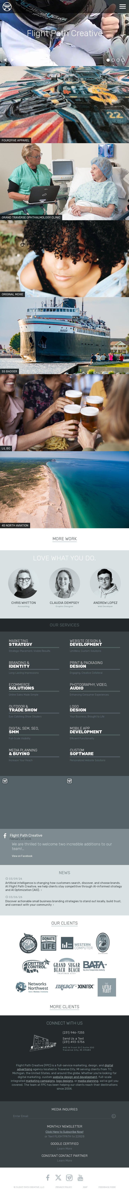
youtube (80, 1178)
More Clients (64, 1006)
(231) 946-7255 (74, 1032)
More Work (64, 538)
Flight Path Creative (7, 6)
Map (85, 1187)
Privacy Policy (64, 1187)
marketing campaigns (40, 1081)
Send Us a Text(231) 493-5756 (74, 1040)
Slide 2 (113, 60)
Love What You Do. (64, 558)
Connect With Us (64, 1023)
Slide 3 (118, 60)
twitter (58, 1178)
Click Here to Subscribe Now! (64, 1132)
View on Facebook (22, 856)
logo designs (64, 1081)
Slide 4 (123, 60)
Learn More (64, 1146)
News (64, 872)
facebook (48, 1178)
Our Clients (64, 923)
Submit (113, 1116)
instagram (69, 1178)
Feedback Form (107, 1187)
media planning (88, 1081)
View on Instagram (32, 809)
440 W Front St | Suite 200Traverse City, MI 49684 (78, 1048)
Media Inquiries (65, 1109)
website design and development (75, 1077)
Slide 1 (108, 60)
